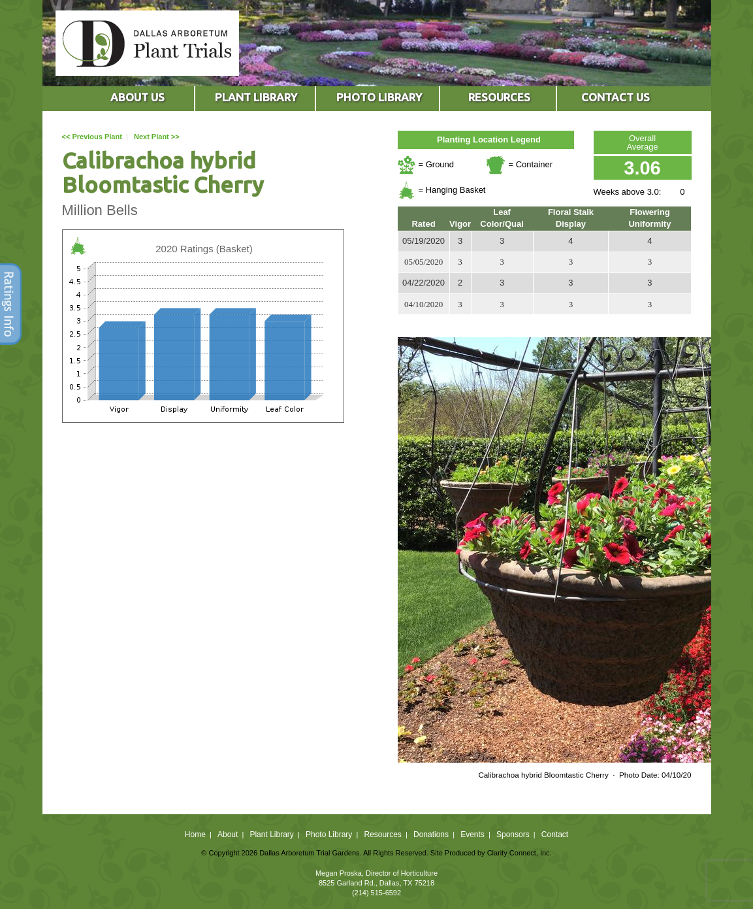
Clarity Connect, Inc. (519, 853)
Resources (382, 834)
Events (472, 834)
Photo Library (329, 834)
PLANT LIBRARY (256, 97)
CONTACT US (615, 97)
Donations (431, 834)
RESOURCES (499, 97)
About (227, 834)
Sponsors (513, 834)
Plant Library (271, 834)
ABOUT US (137, 97)
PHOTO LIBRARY (379, 97)
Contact (554, 834)
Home (195, 834)
